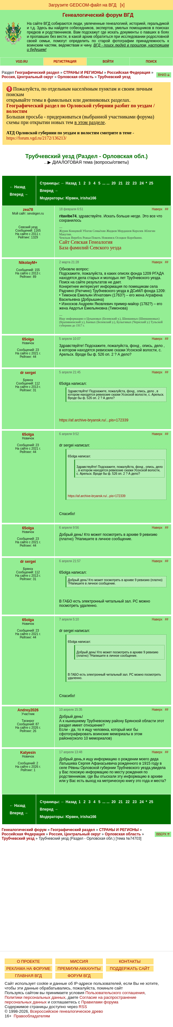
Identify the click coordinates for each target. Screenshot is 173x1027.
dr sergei (28, 373)
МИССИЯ (79, 961)
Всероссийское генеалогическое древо (66, 1011)
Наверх (157, 209)
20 (114, 183)
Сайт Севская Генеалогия (86, 242)
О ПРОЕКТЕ (28, 961)
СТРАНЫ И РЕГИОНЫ (83, 72)
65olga (28, 339)
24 (142, 183)
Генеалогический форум (24, 830)
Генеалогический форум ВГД (97, 15)
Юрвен (71, 198)
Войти (108, 61)
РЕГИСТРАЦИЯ (64, 61)
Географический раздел (37, 72)
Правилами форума (99, 1002)
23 (135, 183)
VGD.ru (22, 61)
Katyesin (28, 752)
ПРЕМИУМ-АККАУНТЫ (78, 968)
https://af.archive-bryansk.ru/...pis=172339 (94, 420)
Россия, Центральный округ (27, 77)
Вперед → (19, 194)
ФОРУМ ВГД (79, 975)
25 (151, 183)
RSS (83, 1006)
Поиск (151, 61)
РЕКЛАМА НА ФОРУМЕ (28, 968)
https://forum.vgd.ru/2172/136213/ (36, 138)
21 (121, 183)
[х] (122, 4)
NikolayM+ (28, 262)
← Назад (17, 187)
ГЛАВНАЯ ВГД (28, 975)
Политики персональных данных (35, 997)
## (166, 209)
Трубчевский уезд (114, 77)
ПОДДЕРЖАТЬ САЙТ (130, 968)
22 (127, 183)
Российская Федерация (128, 72)
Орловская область (75, 77)
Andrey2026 (28, 710)
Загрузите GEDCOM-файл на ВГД (82, 4)
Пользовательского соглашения (115, 992)
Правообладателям (32, 1016)
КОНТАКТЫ (130, 961)
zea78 (28, 209)
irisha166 (88, 198)
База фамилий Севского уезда (90, 247)
